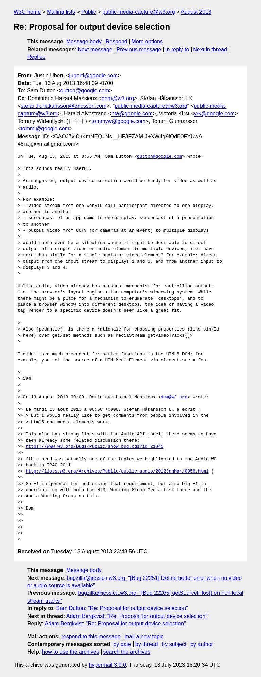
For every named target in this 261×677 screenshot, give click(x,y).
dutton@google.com (84, 90)
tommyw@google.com (119, 121)
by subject (174, 644)
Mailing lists (61, 12)
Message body (84, 41)
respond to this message (90, 636)
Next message (95, 49)
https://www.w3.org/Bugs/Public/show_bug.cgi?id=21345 (94, 447)
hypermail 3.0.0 (107, 665)
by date (122, 644)
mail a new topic (144, 636)
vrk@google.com (214, 114)
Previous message (139, 49)
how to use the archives (70, 652)
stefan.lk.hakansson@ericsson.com (63, 106)
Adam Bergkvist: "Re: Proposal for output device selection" (136, 616)
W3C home (27, 12)
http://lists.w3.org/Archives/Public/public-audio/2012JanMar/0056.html (116, 471)
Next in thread (210, 49)
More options (147, 41)
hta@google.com (132, 114)
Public (88, 12)
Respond (116, 41)
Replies (36, 57)
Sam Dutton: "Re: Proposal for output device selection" (122, 608)
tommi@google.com (45, 128)
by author (201, 644)
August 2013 (196, 12)
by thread (146, 644)
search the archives (127, 652)
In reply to (177, 49)
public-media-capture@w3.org (138, 12)
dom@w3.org (118, 98)
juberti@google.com (93, 75)
